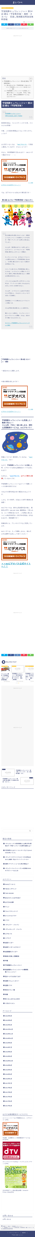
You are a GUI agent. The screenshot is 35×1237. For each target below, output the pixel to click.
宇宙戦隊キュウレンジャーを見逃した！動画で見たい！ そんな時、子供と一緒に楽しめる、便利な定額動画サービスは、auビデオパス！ (19, 93)
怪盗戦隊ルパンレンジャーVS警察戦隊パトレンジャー (16, 971)
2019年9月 (8, 1043)
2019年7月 (8, 1047)
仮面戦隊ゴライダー (11, 951)
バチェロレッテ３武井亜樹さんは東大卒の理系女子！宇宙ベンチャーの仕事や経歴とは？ (18, 845)
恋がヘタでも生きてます (13, 976)
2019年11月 (9, 1034)
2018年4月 (8, 1074)
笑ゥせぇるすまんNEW (12, 999)
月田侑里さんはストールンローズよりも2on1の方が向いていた (18, 851)
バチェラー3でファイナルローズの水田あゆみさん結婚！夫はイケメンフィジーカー (18, 858)
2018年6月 (8, 1065)
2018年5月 (8, 1070)
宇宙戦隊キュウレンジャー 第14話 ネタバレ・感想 (20, 88)
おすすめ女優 (9, 902)
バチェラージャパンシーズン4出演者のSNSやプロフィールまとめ (18, 869)
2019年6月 (8, 1051)
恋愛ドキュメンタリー (12, 981)
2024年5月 (8, 1016)
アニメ (7, 907)
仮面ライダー (9, 942)
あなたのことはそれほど (13, 898)
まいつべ (17, 2)
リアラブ (8, 938)
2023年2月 (8, 1025)
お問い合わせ (7, 1219)
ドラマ (7, 920)
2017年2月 (8, 1105)
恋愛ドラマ (8, 985)
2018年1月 (8, 1078)
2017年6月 (8, 1087)
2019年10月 (9, 1038)
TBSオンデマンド (10, 889)
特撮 (6, 994)
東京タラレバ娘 (10, 990)
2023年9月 (8, 1020)
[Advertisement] (17, 55)
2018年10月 (9, 1061)
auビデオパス (22, 144)
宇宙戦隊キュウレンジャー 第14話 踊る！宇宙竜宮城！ (18, 82)
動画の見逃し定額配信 (12, 956)
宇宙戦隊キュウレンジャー (7, 8)
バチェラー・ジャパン (12, 924)
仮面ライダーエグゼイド (13, 947)
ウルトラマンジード (11, 911)
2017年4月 (8, 1096)
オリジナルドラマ (10, 915)
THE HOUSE (9, 893)
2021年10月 (9, 1029)
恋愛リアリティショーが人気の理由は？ (17, 864)
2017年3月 (8, 1101)
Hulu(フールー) (10, 884)
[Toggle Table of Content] (30, 78)
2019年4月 (8, 1056)
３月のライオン (10, 1003)
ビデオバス (8, 933)
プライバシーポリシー (14, 1232)
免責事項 (24, 1232)
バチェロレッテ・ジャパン (13, 929)
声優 (6, 960)
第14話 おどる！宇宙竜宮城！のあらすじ (19, 85)
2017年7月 (8, 1083)
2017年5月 (8, 1092)
